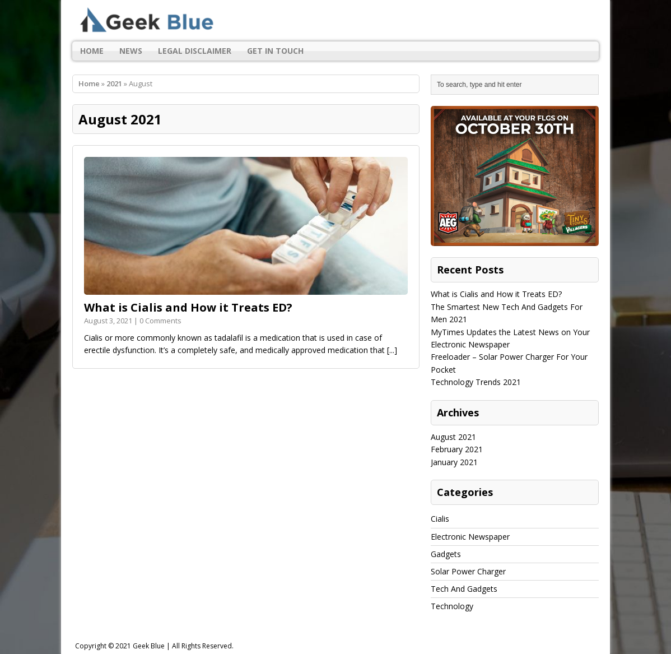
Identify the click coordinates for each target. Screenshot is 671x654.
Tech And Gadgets (464, 588)
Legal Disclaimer (194, 50)
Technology (452, 606)
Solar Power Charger (468, 571)
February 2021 (457, 449)
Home (92, 50)
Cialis (440, 518)
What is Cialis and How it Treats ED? (188, 307)
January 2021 (454, 462)
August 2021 (453, 437)
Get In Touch (275, 50)
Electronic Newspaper (470, 536)
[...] (392, 350)
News (130, 50)
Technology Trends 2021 (476, 382)
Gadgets (446, 554)
